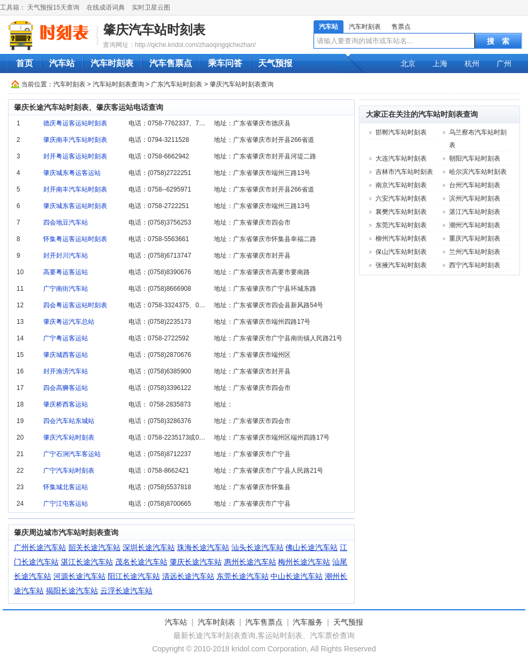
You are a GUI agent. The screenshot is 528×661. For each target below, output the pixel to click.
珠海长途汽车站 (203, 547)
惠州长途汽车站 (250, 562)
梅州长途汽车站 (304, 562)
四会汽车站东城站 (68, 421)
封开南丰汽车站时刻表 (75, 189)
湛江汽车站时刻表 (474, 212)
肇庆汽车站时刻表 (154, 29)
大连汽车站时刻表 (401, 158)
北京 (408, 63)
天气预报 (275, 63)
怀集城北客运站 (65, 487)
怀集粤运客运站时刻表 (75, 239)
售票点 (401, 26)
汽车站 (328, 26)
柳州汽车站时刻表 (401, 238)
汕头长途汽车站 (257, 547)
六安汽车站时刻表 (401, 198)
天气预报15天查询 (53, 7)
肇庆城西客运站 (65, 355)
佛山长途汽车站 (311, 547)
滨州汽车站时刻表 (474, 198)
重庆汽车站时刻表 (474, 238)
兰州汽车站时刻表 (474, 252)
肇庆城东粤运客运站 (72, 173)
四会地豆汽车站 (65, 222)
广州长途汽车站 (40, 547)
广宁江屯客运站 (65, 503)
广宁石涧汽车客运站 (72, 454)
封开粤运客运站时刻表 (75, 156)
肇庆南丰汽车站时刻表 (75, 140)
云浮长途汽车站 (126, 590)
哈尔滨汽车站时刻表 (478, 172)
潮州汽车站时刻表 (474, 225)
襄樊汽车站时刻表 (401, 212)
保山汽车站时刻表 (401, 252)
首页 (24, 63)
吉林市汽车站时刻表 (404, 172)
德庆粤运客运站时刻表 (75, 123)
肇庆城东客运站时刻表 (75, 206)
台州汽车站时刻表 (474, 185)
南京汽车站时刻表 (401, 185)
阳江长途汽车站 (134, 576)
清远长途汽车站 (188, 576)
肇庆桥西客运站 (65, 404)
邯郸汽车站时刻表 (401, 132)
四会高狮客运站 (65, 388)
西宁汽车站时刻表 (474, 265)
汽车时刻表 (365, 26)
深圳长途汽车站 (149, 547)
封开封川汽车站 (65, 255)
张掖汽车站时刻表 (401, 265)
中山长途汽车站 (296, 576)
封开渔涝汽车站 (65, 371)
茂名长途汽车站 (141, 562)
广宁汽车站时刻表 (68, 470)
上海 (440, 63)
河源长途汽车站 (79, 576)
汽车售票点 (170, 63)
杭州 (472, 63)
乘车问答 (225, 63)
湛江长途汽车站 (87, 562)
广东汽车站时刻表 (176, 84)
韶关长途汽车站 (94, 547)
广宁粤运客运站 (65, 338)
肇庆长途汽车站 (196, 562)
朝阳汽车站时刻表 (474, 158)
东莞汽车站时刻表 (401, 225)
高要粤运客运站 (65, 272)
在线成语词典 (105, 7)
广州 (504, 63)
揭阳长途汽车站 (72, 590)
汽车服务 (308, 622)
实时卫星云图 (151, 7)
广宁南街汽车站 (65, 288)
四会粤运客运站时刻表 (75, 305)
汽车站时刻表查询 (118, 84)
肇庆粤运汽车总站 (68, 321)
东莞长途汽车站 (243, 576)
